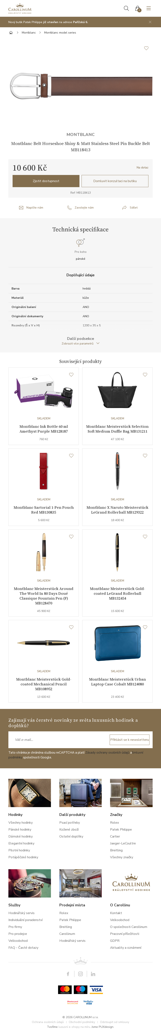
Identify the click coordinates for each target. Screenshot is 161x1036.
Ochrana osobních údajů (48, 1024)
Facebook (68, 975)
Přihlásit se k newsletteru (129, 741)
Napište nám (34, 208)
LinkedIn (93, 975)
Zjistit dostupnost (46, 181)
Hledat (126, 8)
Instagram (80, 975)
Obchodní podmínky (82, 1024)
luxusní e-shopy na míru (74, 1028)
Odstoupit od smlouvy (114, 1024)
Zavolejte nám (84, 208)
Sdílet (134, 208)
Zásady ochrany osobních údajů (107, 754)
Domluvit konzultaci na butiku (115, 181)
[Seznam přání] (71, 375)
